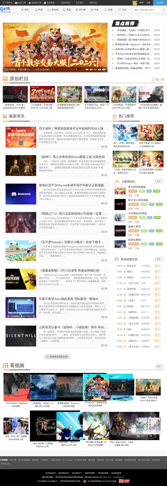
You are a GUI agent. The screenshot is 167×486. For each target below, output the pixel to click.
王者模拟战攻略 (130, 460)
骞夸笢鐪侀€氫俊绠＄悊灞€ (70, 481)
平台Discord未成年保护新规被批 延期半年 (134, 54)
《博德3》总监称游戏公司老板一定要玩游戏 (134, 58)
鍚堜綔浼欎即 (90, 473)
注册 (148, 3)
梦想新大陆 (5, 463)
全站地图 (160, 3)
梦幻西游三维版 (144, 460)
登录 (141, 3)
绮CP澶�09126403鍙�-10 (47, 481)
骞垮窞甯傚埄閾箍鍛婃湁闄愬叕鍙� (69, 477)
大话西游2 (44, 460)
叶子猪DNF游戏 (80, 460)
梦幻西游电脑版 (24, 460)
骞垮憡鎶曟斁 (103, 473)
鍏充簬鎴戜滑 (51, 473)
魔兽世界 (35, 460)
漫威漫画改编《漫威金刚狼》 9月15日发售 (134, 68)
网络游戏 (100, 460)
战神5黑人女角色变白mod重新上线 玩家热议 (134, 49)
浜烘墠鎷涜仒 (77, 473)
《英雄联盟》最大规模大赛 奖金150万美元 (134, 40)
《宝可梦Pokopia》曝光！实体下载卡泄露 (134, 63)
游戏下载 (13, 460)
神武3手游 (109, 460)
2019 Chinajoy (68, 460)
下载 (137, 195)
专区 (130, 195)
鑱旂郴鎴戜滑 (64, 473)
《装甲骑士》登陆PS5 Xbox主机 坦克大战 (134, 35)
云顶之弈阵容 (56, 460)
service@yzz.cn (118, 477)
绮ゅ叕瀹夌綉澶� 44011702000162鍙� (102, 481)
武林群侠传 (156, 460)
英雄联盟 (91, 460)
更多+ (159, 181)
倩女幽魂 (119, 460)
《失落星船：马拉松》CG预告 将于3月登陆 (134, 30)
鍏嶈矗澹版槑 (116, 473)
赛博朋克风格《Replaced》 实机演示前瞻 (134, 44)
